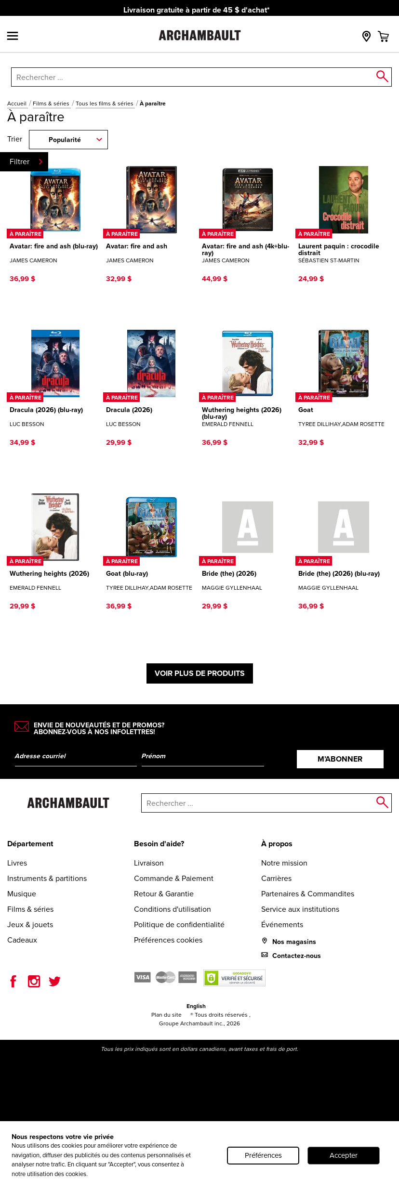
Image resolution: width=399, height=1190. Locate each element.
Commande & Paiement (173, 878)
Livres (17, 862)
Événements (282, 924)
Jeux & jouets (30, 924)
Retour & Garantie (164, 893)
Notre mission (284, 862)
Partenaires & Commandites (307, 893)
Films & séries (52, 103)
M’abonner (340, 758)
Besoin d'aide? (159, 843)
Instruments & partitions (47, 878)
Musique (21, 893)
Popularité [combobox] (65, 140)
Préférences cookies (168, 939)
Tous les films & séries (105, 103)
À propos (277, 843)
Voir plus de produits (200, 673)
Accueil (17, 103)
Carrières (276, 878)
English (196, 1006)
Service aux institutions (300, 909)
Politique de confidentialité (179, 924)
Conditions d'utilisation (172, 909)
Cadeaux (22, 939)
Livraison (149, 862)
